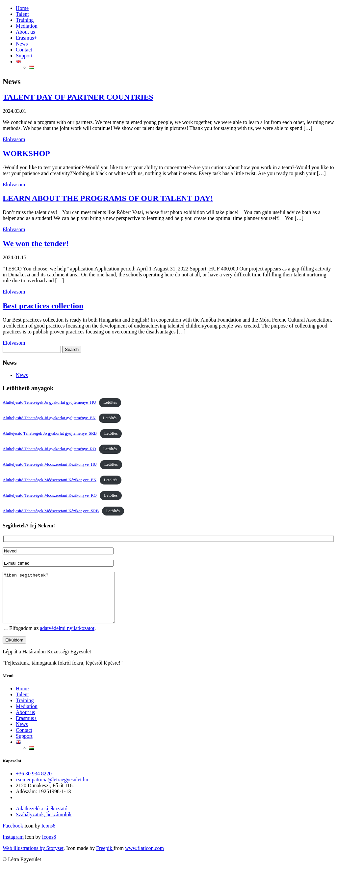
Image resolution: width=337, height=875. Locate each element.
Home (22, 8)
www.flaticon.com (144, 858)
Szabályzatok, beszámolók (44, 824)
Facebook (13, 835)
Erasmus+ (26, 38)
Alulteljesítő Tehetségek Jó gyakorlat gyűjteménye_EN (49, 418)
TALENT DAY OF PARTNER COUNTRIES (78, 97)
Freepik (105, 858)
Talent (22, 14)
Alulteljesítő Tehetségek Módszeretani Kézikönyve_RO (50, 495)
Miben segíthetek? (65, 602)
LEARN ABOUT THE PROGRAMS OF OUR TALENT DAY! (108, 198)
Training (25, 20)
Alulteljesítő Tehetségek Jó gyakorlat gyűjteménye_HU (49, 402)
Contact (24, 49)
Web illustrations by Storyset (33, 858)
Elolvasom (14, 139)
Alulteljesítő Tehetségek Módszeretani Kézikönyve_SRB (51, 511)
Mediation (27, 26)
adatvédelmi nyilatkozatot (67, 638)
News (22, 44)
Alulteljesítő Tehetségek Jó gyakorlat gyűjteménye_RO (49, 449)
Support (24, 55)
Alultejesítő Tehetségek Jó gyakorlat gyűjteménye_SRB (50, 433)
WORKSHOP (26, 153)
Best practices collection (43, 305)
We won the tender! (36, 243)
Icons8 (48, 835)
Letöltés (110, 402)
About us (25, 32)
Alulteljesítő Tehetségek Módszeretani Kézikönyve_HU (50, 464)
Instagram (13, 847)
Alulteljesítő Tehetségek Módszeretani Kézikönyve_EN (49, 480)
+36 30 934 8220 (34, 783)
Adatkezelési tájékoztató (41, 818)
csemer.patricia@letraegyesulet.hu (52, 789)
